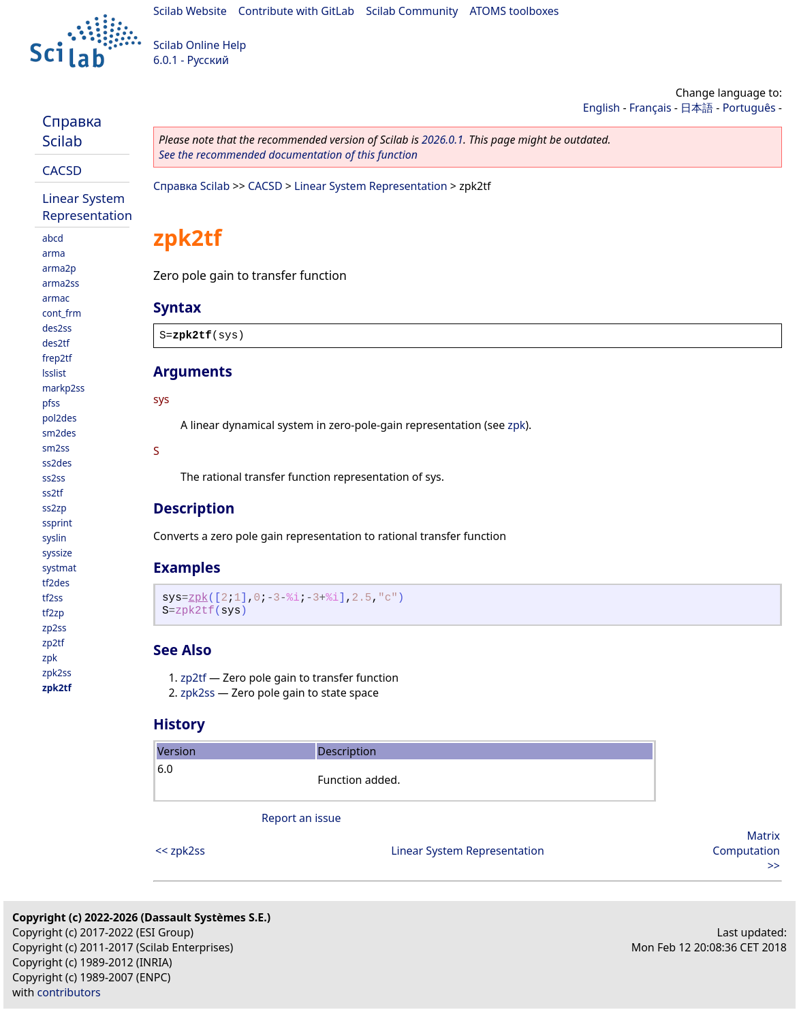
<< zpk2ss (180, 850)
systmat (59, 567)
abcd (52, 238)
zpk (49, 657)
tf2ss (52, 597)
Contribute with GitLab (296, 10)
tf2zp (53, 612)
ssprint (57, 522)
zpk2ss (57, 672)
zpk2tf (57, 687)
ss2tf (52, 492)
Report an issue (301, 817)
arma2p (59, 268)
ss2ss (53, 477)
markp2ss (63, 387)
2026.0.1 (442, 139)
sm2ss (55, 447)
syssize (57, 552)
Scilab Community (412, 10)
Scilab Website (190, 10)
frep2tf (57, 357)
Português (749, 107)
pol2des (59, 417)
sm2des (59, 432)
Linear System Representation (87, 206)
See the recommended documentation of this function (288, 154)
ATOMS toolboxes (514, 10)
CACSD (62, 169)
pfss (51, 402)
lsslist (54, 372)
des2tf (55, 342)
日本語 (696, 107)
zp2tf (53, 642)
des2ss (57, 327)
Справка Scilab (71, 131)
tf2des (55, 582)
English (601, 107)
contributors (69, 992)
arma (53, 253)
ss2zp (54, 507)
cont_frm (61, 312)
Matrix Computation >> (746, 850)
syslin (54, 537)
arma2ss (60, 282)
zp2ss (54, 627)
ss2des (57, 462)
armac (55, 297)
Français (650, 107)
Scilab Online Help (199, 44)
